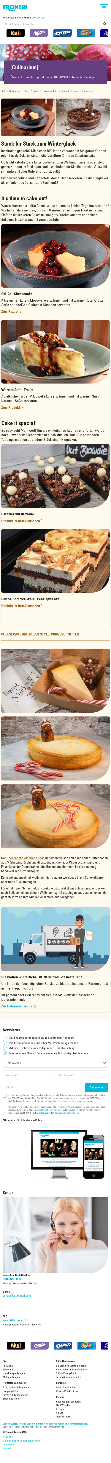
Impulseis (8, 1365)
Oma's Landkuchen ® (67, 1387)
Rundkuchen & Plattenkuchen (71, 1369)
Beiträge (89, 77)
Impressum (8, 1444)
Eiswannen (8, 1369)
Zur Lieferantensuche (16, 1006)
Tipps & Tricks (43, 77)
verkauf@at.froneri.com (47, 1109)
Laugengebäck (10, 1391)
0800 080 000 (38, 17)
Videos (59, 1412)
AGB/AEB (8, 1436)
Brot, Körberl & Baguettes (16, 1387)
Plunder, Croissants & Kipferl (71, 1365)
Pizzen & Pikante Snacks (15, 1394)
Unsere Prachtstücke (67, 1391)
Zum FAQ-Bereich (13, 1320)
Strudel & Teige (11, 1398)
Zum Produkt (10, 407)
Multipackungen (11, 1376)
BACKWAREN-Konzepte (68, 77)
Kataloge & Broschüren (68, 1401)
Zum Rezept (9, 311)
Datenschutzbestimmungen (67, 1112)
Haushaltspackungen (14, 1373)
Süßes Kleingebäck (66, 1373)
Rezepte (28, 77)
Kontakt (7, 1448)
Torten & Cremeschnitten (69, 1376)
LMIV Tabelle (63, 1405)
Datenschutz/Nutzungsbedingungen (21, 1440)
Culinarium (14, 91)
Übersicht (16, 77)
